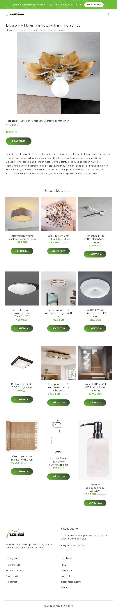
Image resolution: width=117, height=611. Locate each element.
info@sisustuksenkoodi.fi (74, 545)
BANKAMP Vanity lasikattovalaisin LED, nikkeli (95, 313)
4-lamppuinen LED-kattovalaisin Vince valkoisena (58, 387)
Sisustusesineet (14, 570)
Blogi (63, 564)
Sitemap (65, 587)
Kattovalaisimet (53, 120)
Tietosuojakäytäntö (71, 581)
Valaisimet (38, 120)
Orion (66, 120)
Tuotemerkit (26, 120)
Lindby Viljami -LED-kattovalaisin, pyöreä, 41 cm (58, 313)
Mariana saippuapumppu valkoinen (95, 487)
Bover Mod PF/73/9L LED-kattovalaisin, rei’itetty (95, 387)
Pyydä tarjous (94, 4)
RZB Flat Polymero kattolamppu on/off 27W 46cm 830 (22, 313)
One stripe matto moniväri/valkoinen (22, 458)
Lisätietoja (18, 141)
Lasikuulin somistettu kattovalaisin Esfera (58, 237)
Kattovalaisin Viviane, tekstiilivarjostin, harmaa (22, 237)
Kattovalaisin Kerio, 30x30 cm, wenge (22, 386)
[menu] (108, 14)
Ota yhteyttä (67, 570)
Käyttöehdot (67, 576)
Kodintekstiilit (13, 564)
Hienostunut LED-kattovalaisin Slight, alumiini (95, 239)
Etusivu (9, 30)
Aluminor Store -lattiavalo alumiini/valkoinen (59, 461)
